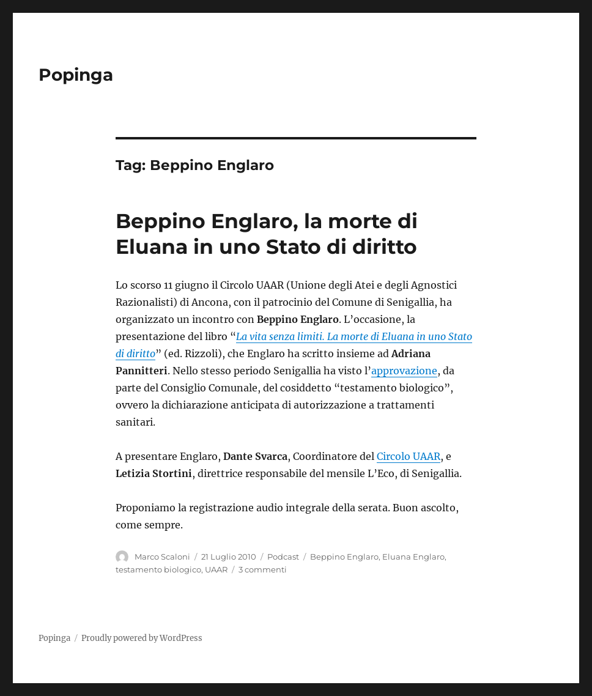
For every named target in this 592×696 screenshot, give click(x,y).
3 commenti (263, 569)
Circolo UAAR (408, 456)
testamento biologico (158, 569)
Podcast (283, 556)
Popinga (76, 74)
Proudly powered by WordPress (141, 638)
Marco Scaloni (162, 556)
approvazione (404, 371)
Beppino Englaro (344, 556)
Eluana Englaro (413, 556)
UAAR (216, 569)
